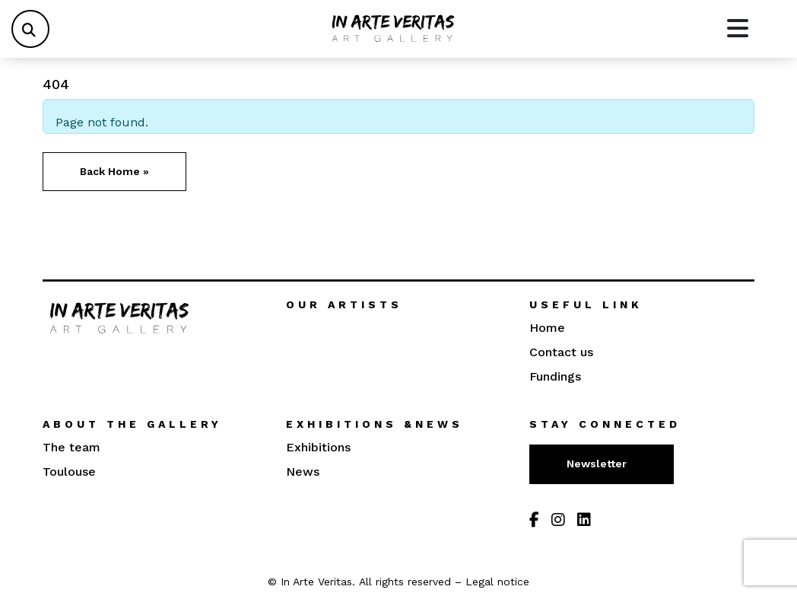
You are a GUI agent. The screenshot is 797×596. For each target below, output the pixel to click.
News (302, 471)
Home (547, 327)
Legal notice (497, 581)
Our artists (344, 304)
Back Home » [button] (114, 171)
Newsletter (598, 463)
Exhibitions (318, 447)
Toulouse (69, 471)
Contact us (561, 352)
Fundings (555, 376)
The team (71, 447)
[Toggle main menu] (738, 29)
